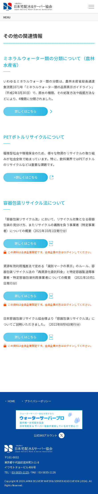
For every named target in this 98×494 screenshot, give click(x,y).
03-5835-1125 (20, 472)
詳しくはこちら (25, 111)
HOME (11, 401)
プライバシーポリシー (37, 401)
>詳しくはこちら (26, 177)
